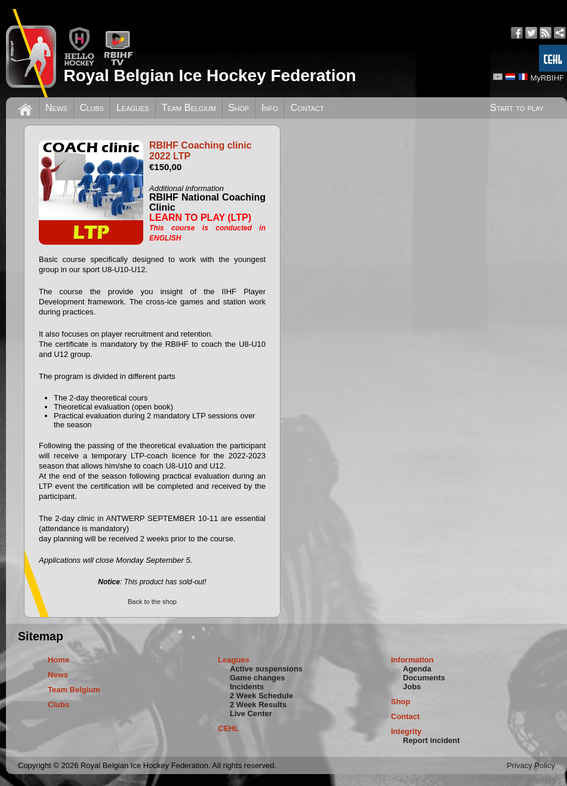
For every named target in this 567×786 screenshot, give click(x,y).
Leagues (132, 108)
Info (269, 108)
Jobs (412, 686)
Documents (424, 677)
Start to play (517, 108)
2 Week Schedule (261, 695)
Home (58, 659)
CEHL (228, 728)
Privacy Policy (531, 765)
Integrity (406, 731)
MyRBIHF (547, 77)
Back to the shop (152, 601)
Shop (239, 108)
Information (412, 659)
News (56, 108)
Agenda (417, 668)
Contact (307, 108)
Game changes (257, 677)
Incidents (247, 686)
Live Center (251, 713)
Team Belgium (189, 108)
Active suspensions (266, 668)
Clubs (92, 108)
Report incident (431, 740)
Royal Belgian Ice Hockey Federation (209, 75)
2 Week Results (258, 704)
